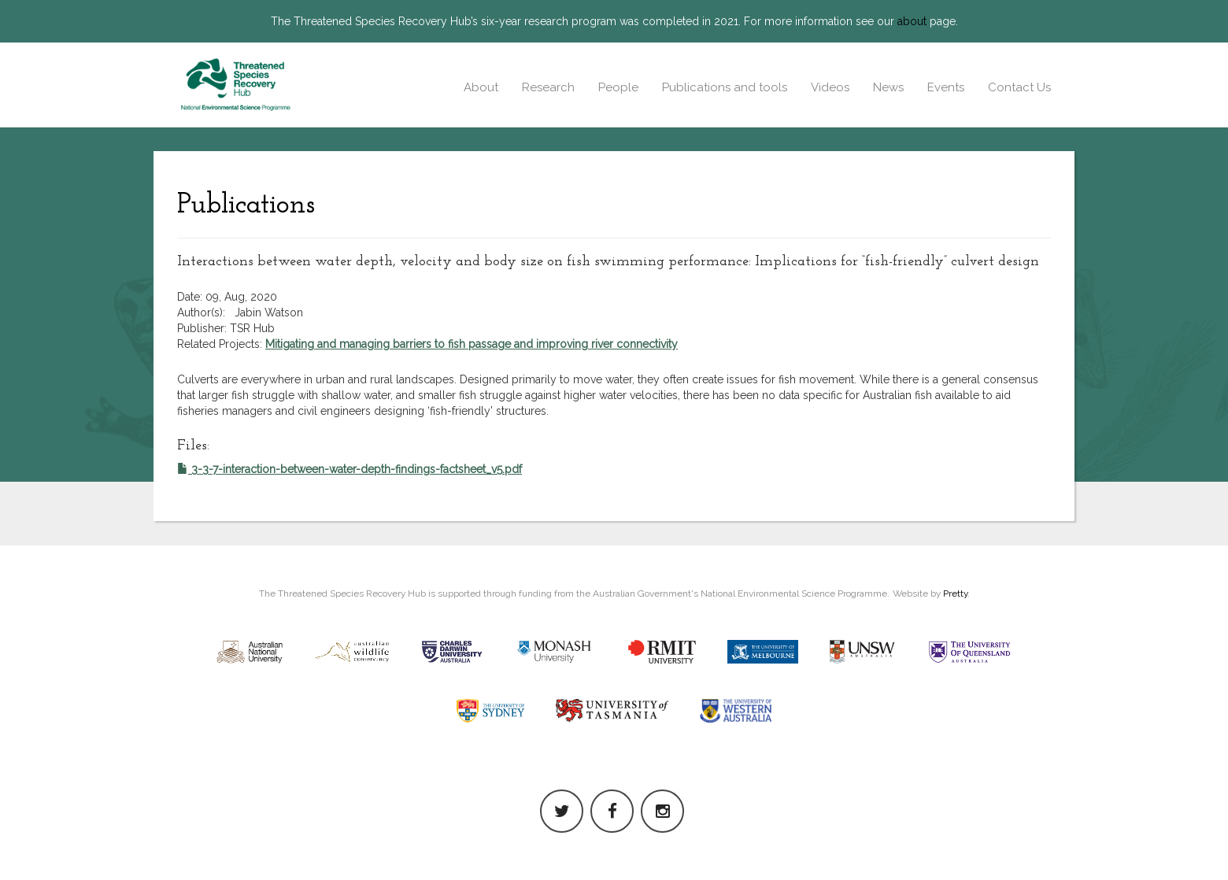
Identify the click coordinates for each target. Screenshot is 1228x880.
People (618, 87)
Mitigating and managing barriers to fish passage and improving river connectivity (471, 344)
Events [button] (945, 87)
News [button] (888, 87)
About (481, 87)
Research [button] (548, 87)
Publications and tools (724, 87)
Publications (246, 205)
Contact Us (1019, 87)
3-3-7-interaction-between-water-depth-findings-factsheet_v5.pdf (349, 469)
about (912, 21)
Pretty (955, 593)
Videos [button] (830, 87)
